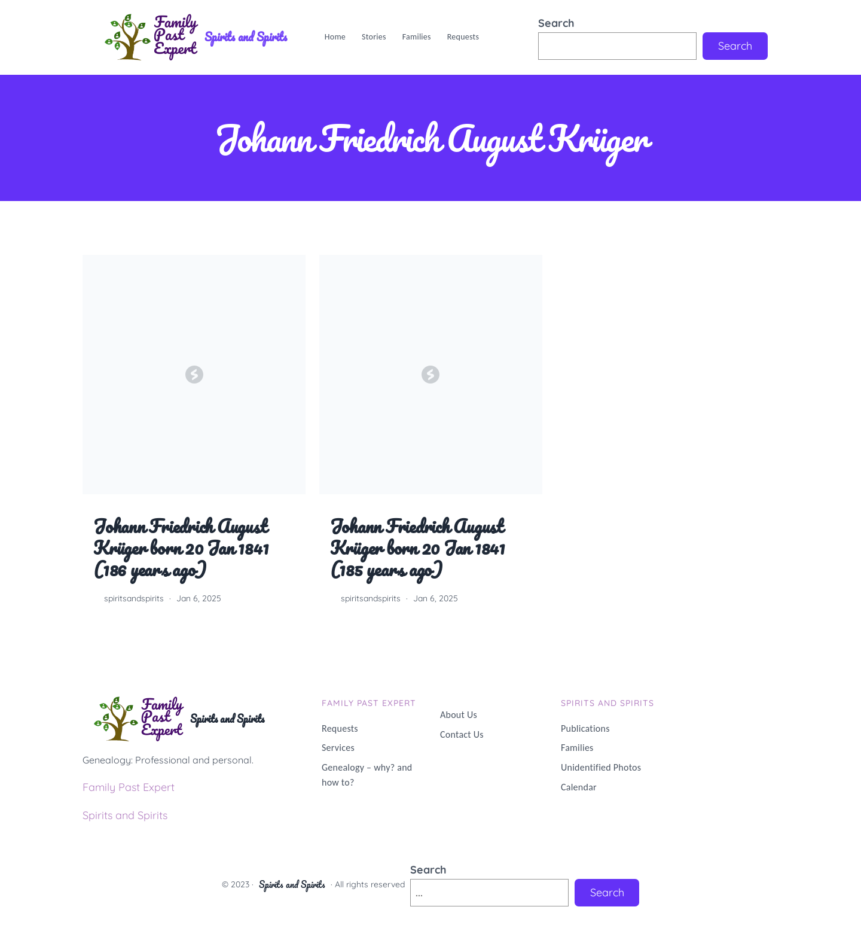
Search (556, 23)
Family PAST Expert (369, 703)
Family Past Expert (129, 787)
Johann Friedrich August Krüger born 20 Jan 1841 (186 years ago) (180, 548)
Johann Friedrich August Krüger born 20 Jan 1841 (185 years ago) (417, 548)
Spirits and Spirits (245, 37)
